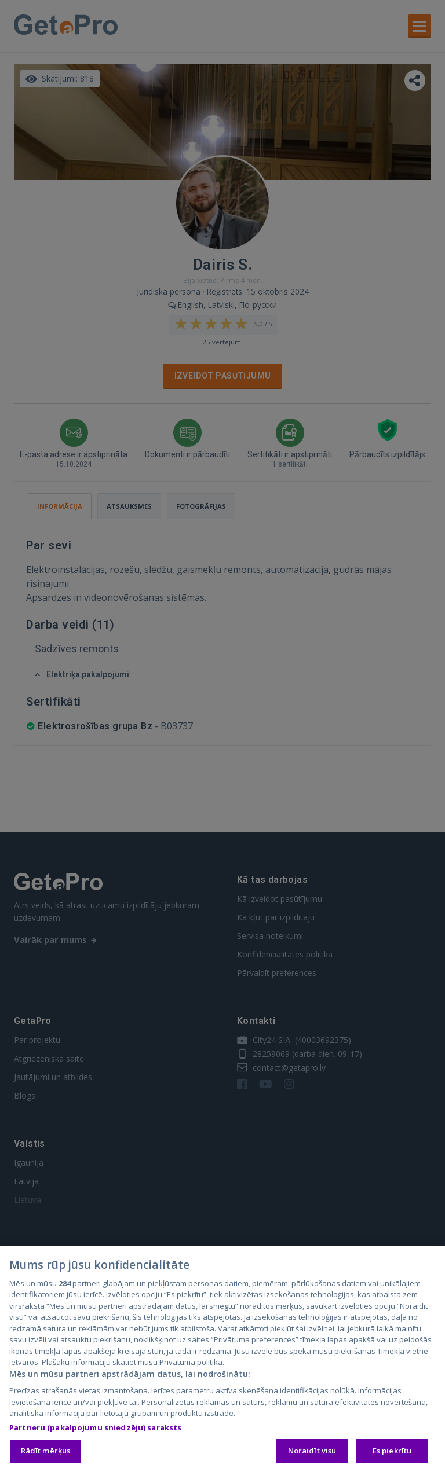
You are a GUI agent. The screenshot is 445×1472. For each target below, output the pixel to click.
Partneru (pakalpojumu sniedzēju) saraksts (95, 1430)
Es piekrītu (392, 1453)
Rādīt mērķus (46, 1453)
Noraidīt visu (312, 1453)
